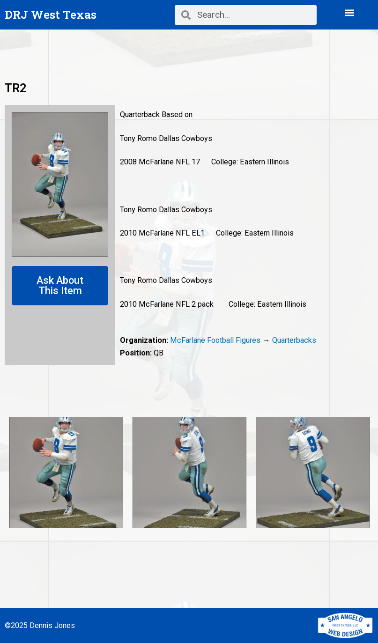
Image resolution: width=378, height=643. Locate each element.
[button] (349, 12)
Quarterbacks (294, 340)
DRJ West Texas (50, 14)
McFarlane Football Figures (215, 340)
